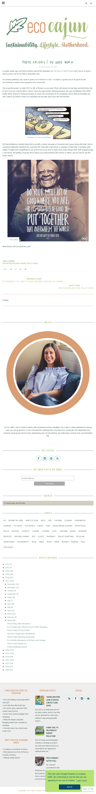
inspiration (7, 263)
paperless (8, 536)
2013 (7, 660)
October (10, 590)
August (10, 597)
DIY (5, 520)
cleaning (68, 520)
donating (7, 526)
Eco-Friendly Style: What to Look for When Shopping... (28, 627)
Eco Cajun (31, 790)
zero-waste (8, 547)
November (11, 587)
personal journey (19, 263)
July (9, 600)
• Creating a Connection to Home (15, 749)
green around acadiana (62, 526)
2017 (7, 581)
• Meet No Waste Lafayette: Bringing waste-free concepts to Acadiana (15, 722)
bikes (43, 520)
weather (65, 542)
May (9, 607)
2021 (7, 567)
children (58, 520)
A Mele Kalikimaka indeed (17, 647)
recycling (80, 536)
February (11, 617)
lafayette (26, 531)
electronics (30, 526)
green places (80, 526)
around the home (16, 520)
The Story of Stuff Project (63, 71)
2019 (7, 574)
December (11, 584)
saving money (9, 542)
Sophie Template (43, 790)
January (10, 620)
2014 (7, 656)
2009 (7, 670)
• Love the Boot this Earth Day (14, 705)
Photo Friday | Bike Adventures (19, 623)
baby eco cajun (32, 520)
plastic (41, 536)
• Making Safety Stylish (11, 758)
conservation (80, 520)
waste (49, 542)
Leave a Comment (9, 261)
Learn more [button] (81, 780)
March (9, 614)
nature (73, 531)
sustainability (23, 542)
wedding (74, 542)
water (57, 542)
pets (34, 536)
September (11, 594)
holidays (15, 531)
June (9, 604)
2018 (7, 577)
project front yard (66, 536)
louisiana (64, 531)
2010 (7, 666)
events (40, 526)
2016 (7, 650)
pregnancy (51, 536)
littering (45, 531)
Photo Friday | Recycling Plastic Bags (21, 637)
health (6, 531)
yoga (83, 542)
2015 (7, 653)
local (54, 531)
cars (50, 520)
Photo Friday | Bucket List (16, 643)
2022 (7, 564)
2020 (7, 571)
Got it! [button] (69, 787)
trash (34, 542)
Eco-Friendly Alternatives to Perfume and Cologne (26, 640)
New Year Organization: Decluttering (21, 633)
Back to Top (88, 789)
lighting (35, 531)
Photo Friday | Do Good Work (18, 630)
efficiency (18, 526)
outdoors (82, 531)
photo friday (32, 263)
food (48, 526)
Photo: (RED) (13, 240)
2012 (7, 663)
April (9, 610)
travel (41, 542)
